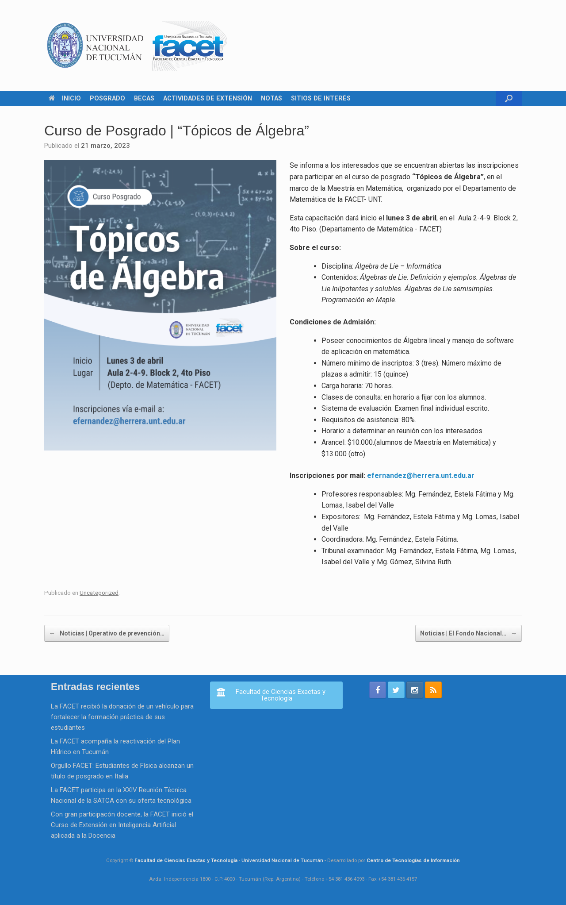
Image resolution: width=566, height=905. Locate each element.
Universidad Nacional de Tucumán (282, 860)
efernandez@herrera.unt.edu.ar (420, 475)
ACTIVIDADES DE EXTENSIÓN (207, 98)
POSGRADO (107, 98)
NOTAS (271, 98)
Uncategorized (99, 592)
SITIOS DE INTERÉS (321, 98)
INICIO (65, 98)
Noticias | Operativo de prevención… (106, 633)
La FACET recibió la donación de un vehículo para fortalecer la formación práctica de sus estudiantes (122, 717)
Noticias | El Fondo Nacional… (468, 633)
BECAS (144, 98)
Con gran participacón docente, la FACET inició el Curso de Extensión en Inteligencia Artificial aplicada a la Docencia (122, 825)
